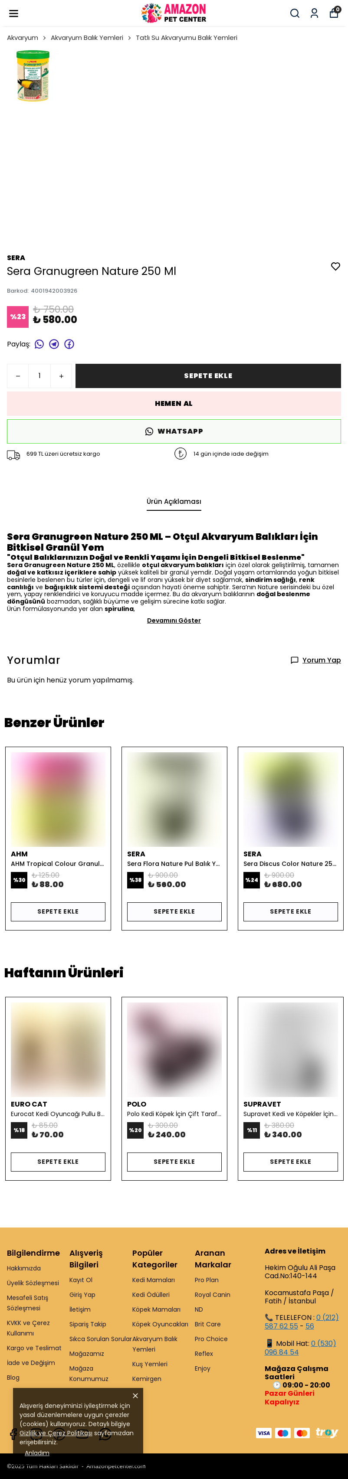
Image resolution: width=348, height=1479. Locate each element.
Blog (13, 1377)
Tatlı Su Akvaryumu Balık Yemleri (186, 37)
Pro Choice (211, 1339)
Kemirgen (146, 1379)
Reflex (204, 1353)
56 (309, 1326)
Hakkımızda (24, 1268)
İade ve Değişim (31, 1362)
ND (199, 1309)
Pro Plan (207, 1280)
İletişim (80, 1309)
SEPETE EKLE (208, 376)
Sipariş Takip (87, 1324)
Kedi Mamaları (153, 1280)
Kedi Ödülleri (151, 1294)
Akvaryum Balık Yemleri (91, 37)
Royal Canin (212, 1294)
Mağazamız (86, 1353)
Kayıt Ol (80, 1280)
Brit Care (208, 1324)
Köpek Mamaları (156, 1309)
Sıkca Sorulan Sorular (100, 1339)
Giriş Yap (82, 1294)
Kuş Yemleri (149, 1364)
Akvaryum (27, 37)
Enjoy (202, 1368)
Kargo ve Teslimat (34, 1348)
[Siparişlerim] (314, 13)
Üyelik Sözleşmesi (33, 1283)
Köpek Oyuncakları (160, 1324)
